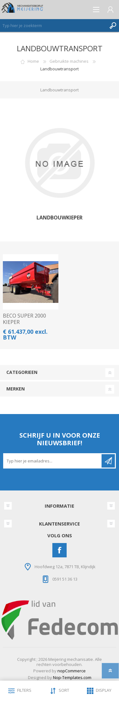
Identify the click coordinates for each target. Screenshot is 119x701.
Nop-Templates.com (72, 677)
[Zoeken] (53, 25)
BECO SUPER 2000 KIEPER (24, 319)
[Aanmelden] (53, 461)
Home (33, 61)
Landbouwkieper (59, 218)
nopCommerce (71, 671)
